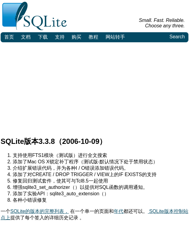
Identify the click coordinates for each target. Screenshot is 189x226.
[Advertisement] (94, 87)
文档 (26, 37)
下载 (43, 37)
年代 (118, 211)
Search (177, 36)
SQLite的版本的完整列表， (39, 211)
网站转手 (115, 37)
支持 (60, 37)
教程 (93, 37)
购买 (76, 37)
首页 (9, 37)
